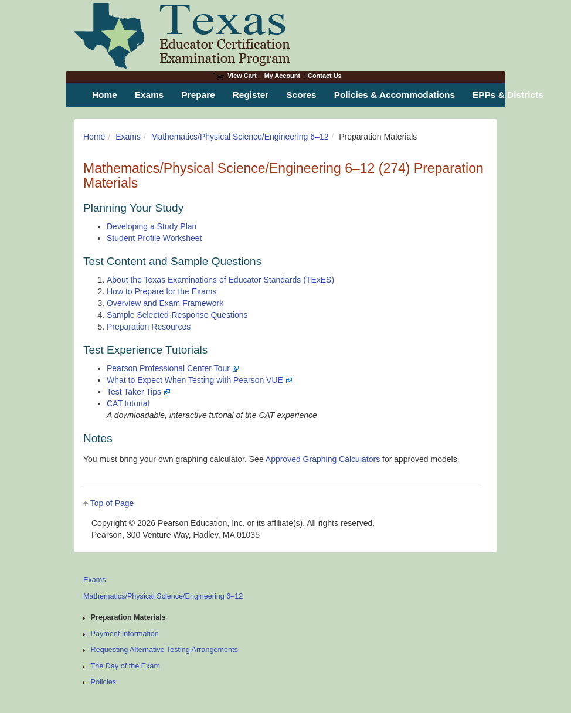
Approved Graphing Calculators (323, 459)
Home (94, 136)
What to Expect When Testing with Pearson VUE (200, 380)
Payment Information (125, 634)
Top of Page (112, 503)
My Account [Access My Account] (282, 75)
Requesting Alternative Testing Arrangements (164, 650)
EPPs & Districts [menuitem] (508, 95)
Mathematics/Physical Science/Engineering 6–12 (240, 136)
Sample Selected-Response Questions (177, 315)
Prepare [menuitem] (198, 95)
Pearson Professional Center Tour (173, 368)
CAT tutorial (128, 403)
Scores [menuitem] (301, 95)
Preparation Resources (149, 326)
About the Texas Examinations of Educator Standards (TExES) (220, 279)
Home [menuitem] (104, 95)
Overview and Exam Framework (165, 303)
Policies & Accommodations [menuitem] (394, 95)
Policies (103, 682)
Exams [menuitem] (149, 95)
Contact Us (325, 75)
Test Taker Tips (139, 391)
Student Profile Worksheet (154, 238)
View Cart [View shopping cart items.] (235, 75)
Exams (128, 136)
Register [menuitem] (251, 95)
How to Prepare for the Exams (162, 291)
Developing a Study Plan (151, 226)
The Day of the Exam (125, 666)
